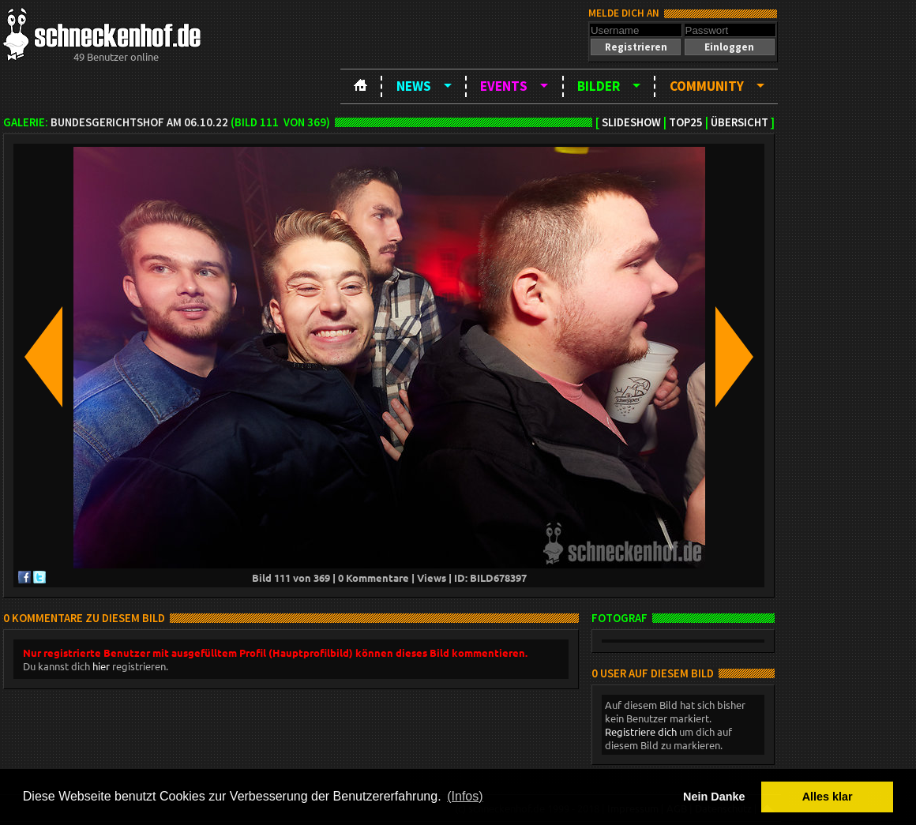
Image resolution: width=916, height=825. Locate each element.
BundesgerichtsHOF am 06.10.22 (139, 122)
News (413, 86)
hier (101, 666)
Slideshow (631, 122)
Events (503, 86)
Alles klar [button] (827, 796)
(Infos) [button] (464, 796)
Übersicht (739, 122)
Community (707, 86)
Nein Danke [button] (714, 796)
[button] (636, 47)
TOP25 (686, 122)
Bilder (598, 86)
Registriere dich (641, 731)
